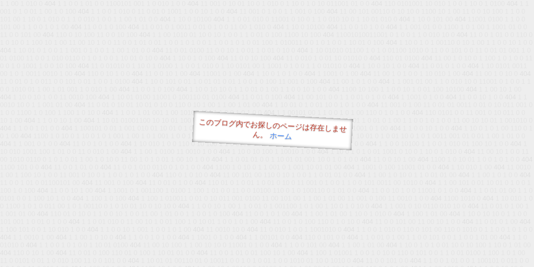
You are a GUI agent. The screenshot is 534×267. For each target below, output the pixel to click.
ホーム (281, 136)
